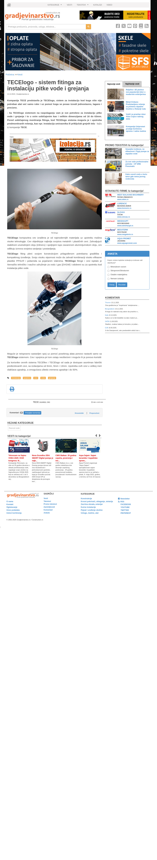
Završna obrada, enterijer (92, 504)
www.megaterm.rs (125, 234)
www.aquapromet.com (127, 243)
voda (43, 378)
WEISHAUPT (122, 221)
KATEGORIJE (55, 6)
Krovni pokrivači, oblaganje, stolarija (97, 501)
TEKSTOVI (83, 6)
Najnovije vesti (113, 84)
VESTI (69, 5)
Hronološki (79, 413)
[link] (40, 16)
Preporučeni (94, 413)
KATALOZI (97, 5)
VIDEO (109, 5)
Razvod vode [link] (14, 428)
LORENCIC (122, 203)
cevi (35, 378)
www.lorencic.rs (124, 208)
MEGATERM (122, 230)
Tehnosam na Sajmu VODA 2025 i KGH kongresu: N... (17, 458)
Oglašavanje (11, 507)
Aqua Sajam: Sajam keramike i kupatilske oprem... (88, 458)
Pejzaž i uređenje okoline (92, 510)
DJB (107, 328)
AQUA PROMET (124, 238)
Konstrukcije (86, 498)
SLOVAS (121, 212)
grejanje (52, 378)
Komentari (112, 297)
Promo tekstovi (50, 504)
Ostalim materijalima (119, 275)
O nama (9, 501)
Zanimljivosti (49, 507)
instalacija (16, 378)
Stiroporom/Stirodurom (120, 271)
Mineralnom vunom (118, 267)
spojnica (27, 378)
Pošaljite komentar (32, 413)
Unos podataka (13, 510)
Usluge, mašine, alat (89, 513)
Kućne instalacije (88, 507)
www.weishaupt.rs (125, 226)
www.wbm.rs (122, 199)
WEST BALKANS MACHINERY (130, 195)
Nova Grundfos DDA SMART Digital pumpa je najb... (42, 458)
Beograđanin (110, 309)
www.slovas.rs (123, 217)
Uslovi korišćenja (14, 513)
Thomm (108, 302)
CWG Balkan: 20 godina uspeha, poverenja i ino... (66, 458)
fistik (107, 315)
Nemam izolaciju (117, 279)
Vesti (20, 74)
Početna (10, 74)
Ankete (47, 513)
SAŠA (107, 321)
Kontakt (9, 504)
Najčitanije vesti (132, 84)
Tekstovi (47, 501)
